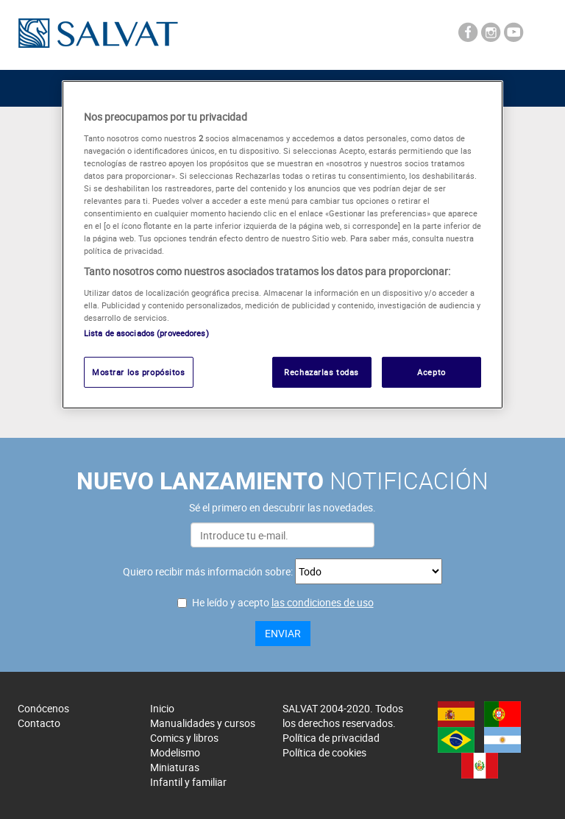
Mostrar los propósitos (138, 371)
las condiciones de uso (322, 602)
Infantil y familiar (188, 782)
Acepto (431, 371)
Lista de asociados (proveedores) (146, 332)
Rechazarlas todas (321, 371)
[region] (282, 244)
